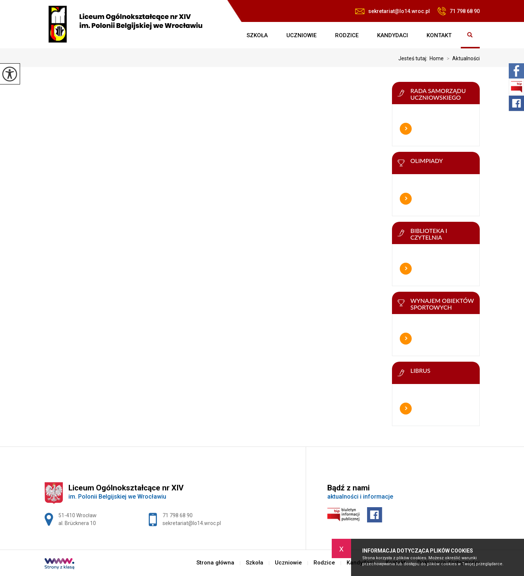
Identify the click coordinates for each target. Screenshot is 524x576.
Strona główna (228, 35)
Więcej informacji (406, 129)
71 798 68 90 (458, 11)
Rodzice (347, 35)
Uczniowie (301, 35)
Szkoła (257, 35)
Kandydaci (392, 35)
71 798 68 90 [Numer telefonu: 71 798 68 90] (178, 515)
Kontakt (439, 35)
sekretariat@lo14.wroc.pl (392, 11)
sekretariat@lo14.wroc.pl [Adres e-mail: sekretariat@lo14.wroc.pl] (192, 523)
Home (437, 58)
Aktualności (462, 58)
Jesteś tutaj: (414, 58)
